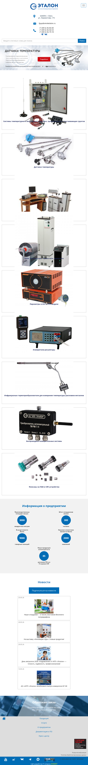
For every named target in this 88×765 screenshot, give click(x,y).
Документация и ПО (44, 731)
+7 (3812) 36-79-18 (46, 32)
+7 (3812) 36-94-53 (46, 30)
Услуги (44, 723)
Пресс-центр (44, 736)
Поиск (82, 41)
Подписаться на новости (44, 590)
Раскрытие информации (79, 752)
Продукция (44, 718)
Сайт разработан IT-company (44, 764)
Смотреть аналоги (39, 59)
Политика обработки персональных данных (73, 755)
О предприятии (44, 727)
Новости (44, 582)
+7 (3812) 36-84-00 (46, 28)
